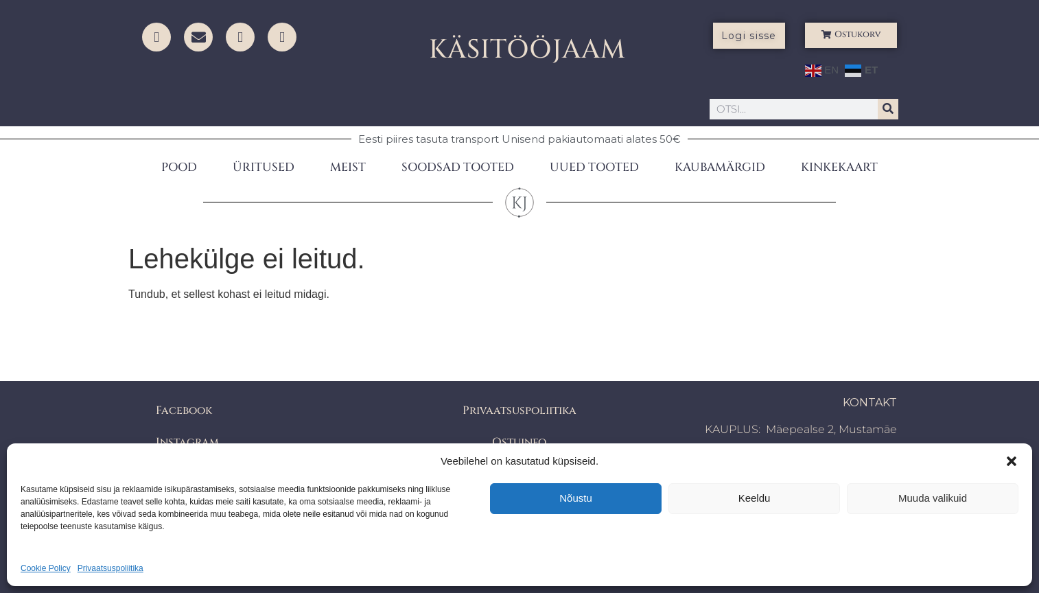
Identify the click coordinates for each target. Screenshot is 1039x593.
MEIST (348, 167)
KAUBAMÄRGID (720, 167)
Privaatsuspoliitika (110, 568)
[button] (1011, 461)
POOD (179, 167)
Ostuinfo (519, 442)
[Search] (888, 109)
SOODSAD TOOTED (457, 167)
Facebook (184, 410)
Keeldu (754, 498)
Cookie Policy (46, 568)
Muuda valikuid (932, 498)
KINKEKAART (839, 167)
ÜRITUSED (263, 167)
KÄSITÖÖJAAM (527, 49)
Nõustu (575, 498)
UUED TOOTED (594, 167)
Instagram (187, 442)
